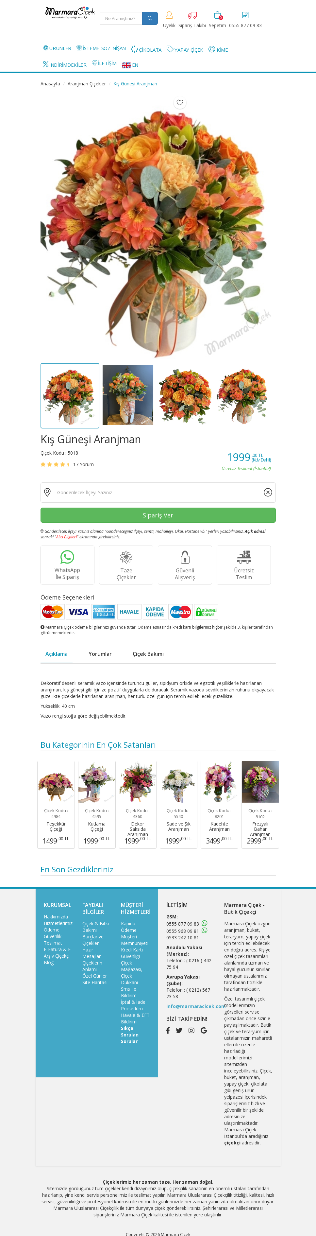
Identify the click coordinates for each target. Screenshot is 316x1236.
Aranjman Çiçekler (87, 83)
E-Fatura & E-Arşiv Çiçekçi (58, 952)
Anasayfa (50, 83)
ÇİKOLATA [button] (146, 49)
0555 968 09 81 (182, 931)
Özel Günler (94, 976)
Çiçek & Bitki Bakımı (95, 926)
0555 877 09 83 (182, 924)
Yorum (83, 464)
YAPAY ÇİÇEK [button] (185, 49)
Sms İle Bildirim (129, 992)
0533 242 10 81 (182, 937)
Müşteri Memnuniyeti (134, 939)
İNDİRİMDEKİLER (65, 64)
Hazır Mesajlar (91, 953)
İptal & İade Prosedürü (133, 1005)
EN (130, 64)
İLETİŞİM (104, 63)
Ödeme (51, 930)
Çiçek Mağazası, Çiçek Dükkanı (131, 972)
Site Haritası (95, 982)
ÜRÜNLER (57, 48)
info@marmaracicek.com (196, 1006)
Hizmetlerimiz (58, 923)
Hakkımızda (56, 917)
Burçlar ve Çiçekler (93, 939)
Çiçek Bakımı (148, 653)
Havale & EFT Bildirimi (135, 1018)
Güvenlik (52, 936)
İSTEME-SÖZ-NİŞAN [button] (101, 48)
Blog (49, 962)
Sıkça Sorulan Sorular (130, 1034)
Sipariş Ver (158, 515)
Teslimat (53, 943)
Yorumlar (100, 653)
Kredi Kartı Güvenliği (132, 953)
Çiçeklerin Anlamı (92, 966)
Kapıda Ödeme (129, 926)
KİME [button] (218, 49)
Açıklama (56, 653)
